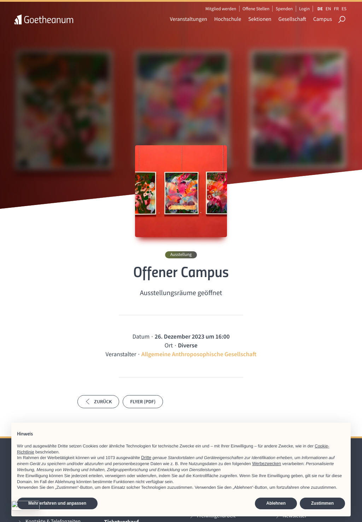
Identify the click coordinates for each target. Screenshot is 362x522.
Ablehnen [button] (276, 503)
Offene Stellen (256, 9)
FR (336, 9)
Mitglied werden (220, 9)
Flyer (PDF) (143, 401)
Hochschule (227, 19)
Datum (141, 336)
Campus (322, 19)
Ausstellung (181, 254)
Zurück (98, 401)
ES (343, 9)
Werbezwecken (266, 463)
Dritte (146, 457)
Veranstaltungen (189, 19)
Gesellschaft (292, 19)
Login (304, 9)
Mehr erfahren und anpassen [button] (57, 503)
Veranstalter (121, 354)
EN (328, 9)
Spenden (284, 9)
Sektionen (259, 19)
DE (320, 9)
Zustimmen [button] (322, 503)
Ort (169, 345)
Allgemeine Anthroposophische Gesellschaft (199, 354)
